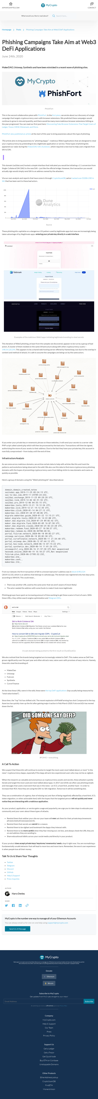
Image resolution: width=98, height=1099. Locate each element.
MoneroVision (49, 1089)
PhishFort (42, 115)
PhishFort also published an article (16, 134)
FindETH (49, 1085)
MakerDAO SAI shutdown (39, 146)
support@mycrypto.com (58, 923)
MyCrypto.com (49, 1020)
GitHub (10, 872)
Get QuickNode (49, 1056)
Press (49, 1031)
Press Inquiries (13, 879)
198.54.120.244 (8, 349)
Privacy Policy (49, 1035)
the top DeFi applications (56, 690)
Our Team (49, 1027)
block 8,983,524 (78, 571)
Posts (18, 29)
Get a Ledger (49, 1048)
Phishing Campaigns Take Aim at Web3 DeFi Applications (50, 29)
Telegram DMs (55, 598)
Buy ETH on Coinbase (49, 1060)
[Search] (63, 16)
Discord (10, 869)
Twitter (10, 862)
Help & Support (13, 875)
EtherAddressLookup (49, 1077)
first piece (56, 115)
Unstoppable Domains (49, 1064)
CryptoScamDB (59, 178)
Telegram (11, 865)
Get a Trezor (49, 1052)
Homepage (6, 29)
